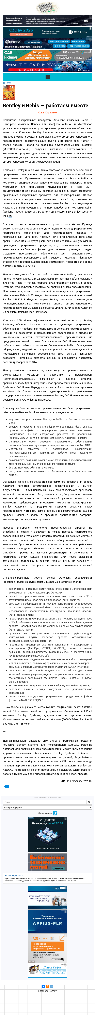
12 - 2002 (7, 83)
